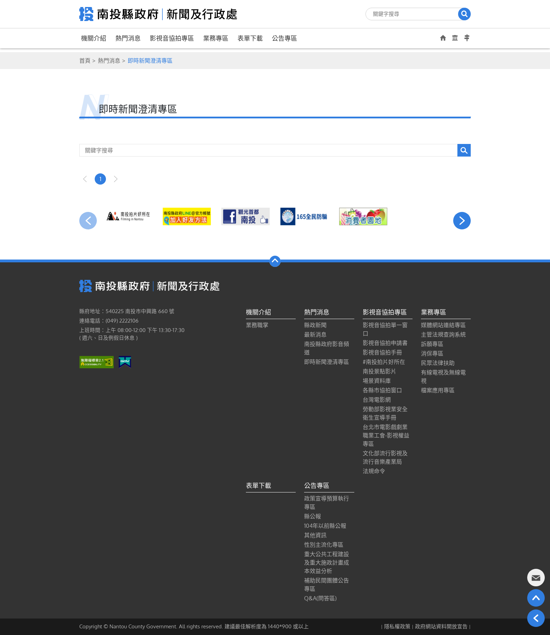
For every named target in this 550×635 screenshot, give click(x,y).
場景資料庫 (377, 380)
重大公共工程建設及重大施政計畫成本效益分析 (326, 562)
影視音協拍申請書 (385, 342)
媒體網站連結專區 (443, 325)
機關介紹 (93, 38)
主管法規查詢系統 (443, 334)
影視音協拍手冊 (382, 352)
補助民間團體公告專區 (326, 584)
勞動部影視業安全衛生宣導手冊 (385, 413)
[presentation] (88, 220)
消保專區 (432, 353)
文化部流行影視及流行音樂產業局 (385, 457)
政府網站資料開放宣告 (441, 626)
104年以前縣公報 (325, 525)
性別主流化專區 (323, 544)
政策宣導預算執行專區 (326, 502)
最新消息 (315, 334)
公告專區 (284, 38)
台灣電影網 (377, 399)
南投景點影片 (379, 371)
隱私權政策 (397, 626)
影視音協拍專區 (172, 38)
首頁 (84, 60)
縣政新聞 (315, 325)
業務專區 (215, 38)
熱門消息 (128, 38)
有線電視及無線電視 (443, 376)
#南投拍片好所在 (384, 361)
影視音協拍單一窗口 (385, 329)
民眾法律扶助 (438, 362)
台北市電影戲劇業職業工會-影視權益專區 (386, 435)
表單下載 (250, 38)
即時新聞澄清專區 (326, 361)
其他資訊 (315, 535)
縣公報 (312, 516)
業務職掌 (257, 325)
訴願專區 (432, 343)
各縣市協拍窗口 (382, 390)
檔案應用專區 (438, 390)
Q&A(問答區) (320, 598)
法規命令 (374, 471)
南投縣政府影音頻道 (326, 348)
